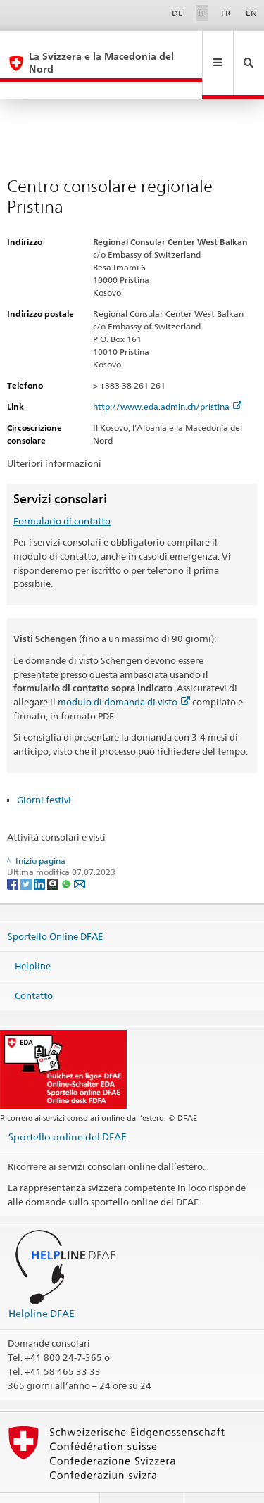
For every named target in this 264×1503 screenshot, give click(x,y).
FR (226, 13)
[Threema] (54, 848)
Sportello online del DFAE (67, 1102)
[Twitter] (27, 848)
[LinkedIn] (40, 848)
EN (251, 13)
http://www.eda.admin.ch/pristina (167, 372)
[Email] (79, 848)
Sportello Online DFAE (55, 901)
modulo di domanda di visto (124, 667)
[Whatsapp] (67, 848)
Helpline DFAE (41, 1279)
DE (177, 13)
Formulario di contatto (62, 486)
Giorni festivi (44, 765)
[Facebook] (13, 848)
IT (202, 13)
